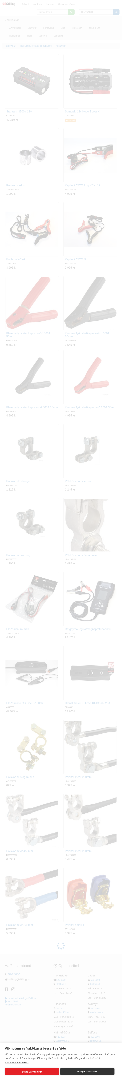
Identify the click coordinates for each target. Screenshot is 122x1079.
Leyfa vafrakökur (32, 1071)
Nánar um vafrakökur (17, 1062)
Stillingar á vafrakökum (87, 1071)
